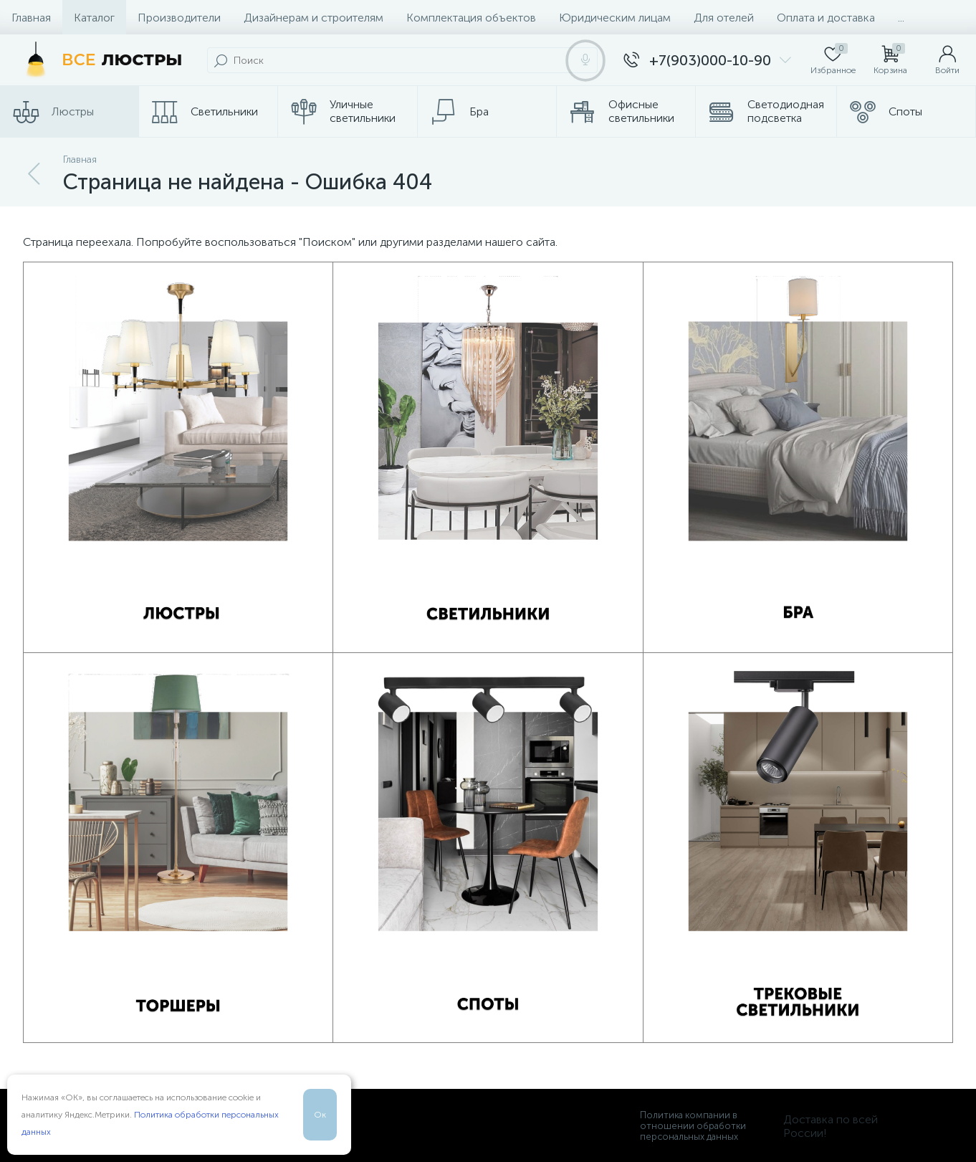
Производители (179, 17)
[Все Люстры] (100, 60)
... (901, 17)
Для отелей (724, 17)
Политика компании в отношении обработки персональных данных (693, 1126)
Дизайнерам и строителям (313, 17)
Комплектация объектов (471, 17)
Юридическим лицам (615, 17)
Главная (31, 17)
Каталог (94, 17)
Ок (320, 1115)
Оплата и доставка (826, 17)
